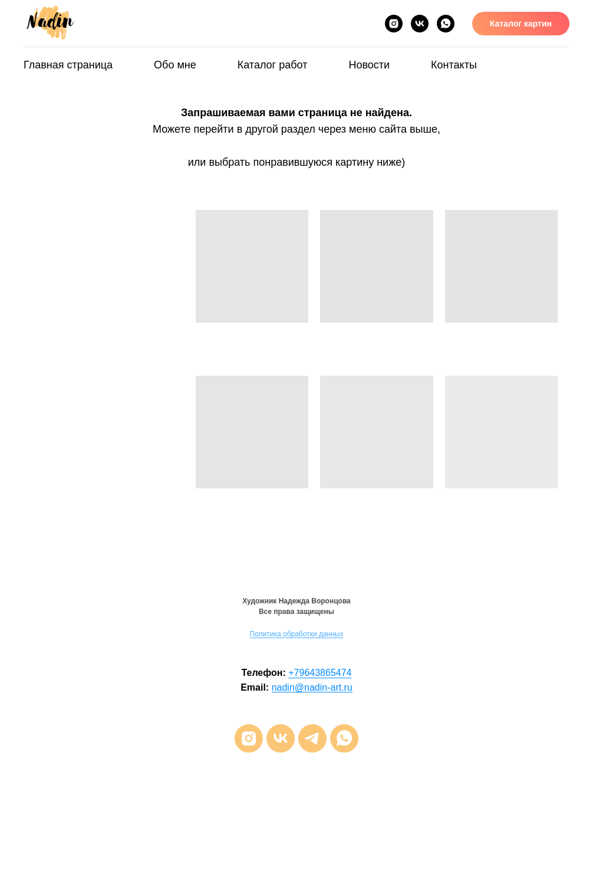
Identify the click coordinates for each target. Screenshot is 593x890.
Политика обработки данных (297, 634)
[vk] (280, 738)
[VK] (420, 23)
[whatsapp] (344, 738)
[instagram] (249, 738)
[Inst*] (394, 23)
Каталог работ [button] (273, 65)
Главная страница (68, 65)
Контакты (454, 65)
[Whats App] (445, 23)
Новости (369, 65)
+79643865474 (319, 673)
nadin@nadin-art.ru (312, 687)
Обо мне (175, 65)
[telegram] (312, 738)
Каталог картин (521, 23)
